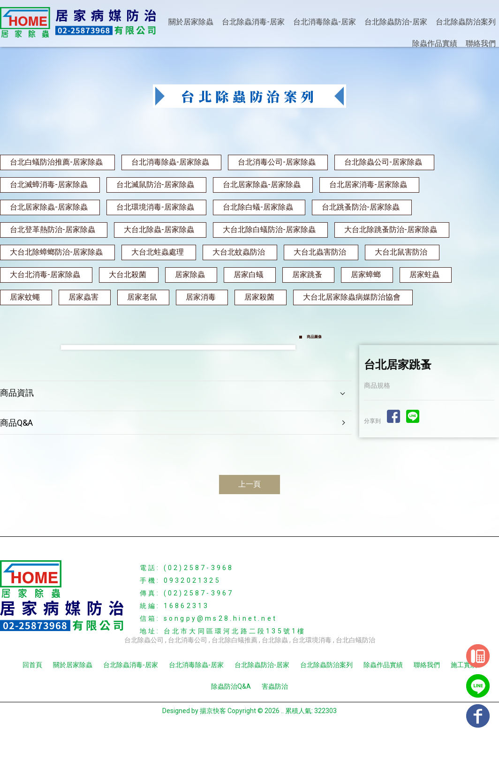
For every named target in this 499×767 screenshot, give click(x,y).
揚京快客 (213, 749)
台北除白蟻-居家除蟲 (258, 207)
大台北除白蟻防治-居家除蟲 (269, 229)
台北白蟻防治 (355, 678)
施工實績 (464, 703)
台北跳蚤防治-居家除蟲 (361, 207)
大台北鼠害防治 (401, 252)
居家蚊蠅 (25, 297)
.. (282, 749)
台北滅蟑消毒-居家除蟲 (49, 184)
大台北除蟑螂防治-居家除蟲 (56, 252)
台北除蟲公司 (144, 678)
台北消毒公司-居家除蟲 (277, 162)
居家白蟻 (249, 274)
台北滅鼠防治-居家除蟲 (155, 184)
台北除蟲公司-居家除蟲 (383, 162)
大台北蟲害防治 (320, 252)
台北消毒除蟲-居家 (324, 21)
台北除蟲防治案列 (466, 21)
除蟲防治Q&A (231, 725)
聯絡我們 (481, 43)
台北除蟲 (275, 678)
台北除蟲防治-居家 (395, 21)
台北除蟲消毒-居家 (253, 21)
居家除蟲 (190, 274)
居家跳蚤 (307, 274)
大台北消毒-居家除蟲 (45, 274)
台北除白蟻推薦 (234, 678)
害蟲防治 (275, 725)
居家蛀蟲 (424, 274)
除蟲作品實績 (434, 43)
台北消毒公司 (187, 678)
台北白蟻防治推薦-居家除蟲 (56, 162)
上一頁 (249, 522)
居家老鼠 (142, 297)
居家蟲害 (83, 297)
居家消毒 (201, 297)
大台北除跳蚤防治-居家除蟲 (390, 229)
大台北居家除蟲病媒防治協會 (352, 297)
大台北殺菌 (127, 274)
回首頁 (32, 703)
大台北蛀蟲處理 (157, 252)
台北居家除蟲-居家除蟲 (262, 184)
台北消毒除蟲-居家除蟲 (170, 162)
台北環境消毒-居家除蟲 (155, 207)
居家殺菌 (259, 297)
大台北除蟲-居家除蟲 (159, 229)
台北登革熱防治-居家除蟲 (52, 229)
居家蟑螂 (366, 274)
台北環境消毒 (312, 678)
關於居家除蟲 (190, 21)
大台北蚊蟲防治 (238, 252)
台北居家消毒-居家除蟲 (368, 184)
